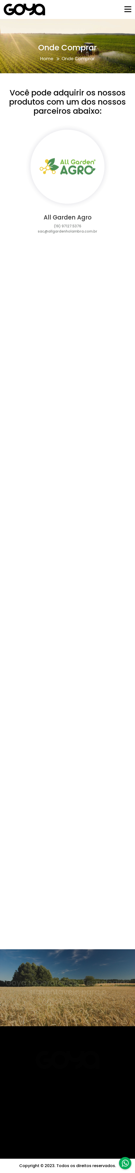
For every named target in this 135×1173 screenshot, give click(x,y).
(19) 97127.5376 (67, 227)
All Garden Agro (68, 219)
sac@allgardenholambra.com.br (67, 232)
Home (46, 59)
